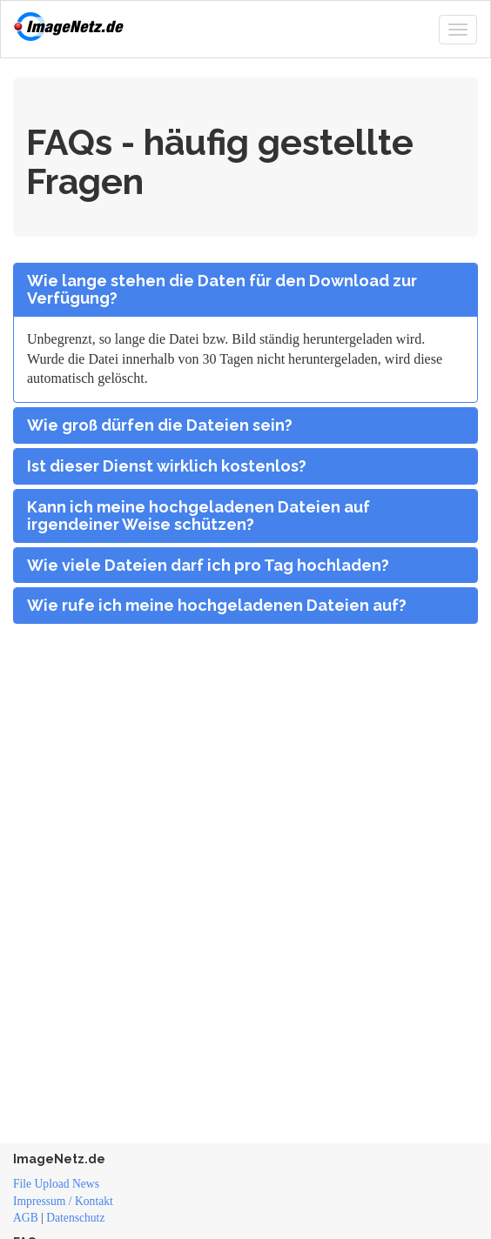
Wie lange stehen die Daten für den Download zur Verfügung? (222, 289)
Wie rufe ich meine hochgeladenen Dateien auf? (217, 605)
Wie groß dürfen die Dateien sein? (160, 425)
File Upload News (56, 1183)
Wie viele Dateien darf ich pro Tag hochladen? (208, 565)
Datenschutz (75, 1217)
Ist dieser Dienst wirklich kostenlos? (166, 466)
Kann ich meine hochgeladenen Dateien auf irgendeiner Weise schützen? (198, 516)
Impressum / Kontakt (63, 1201)
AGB (25, 1217)
